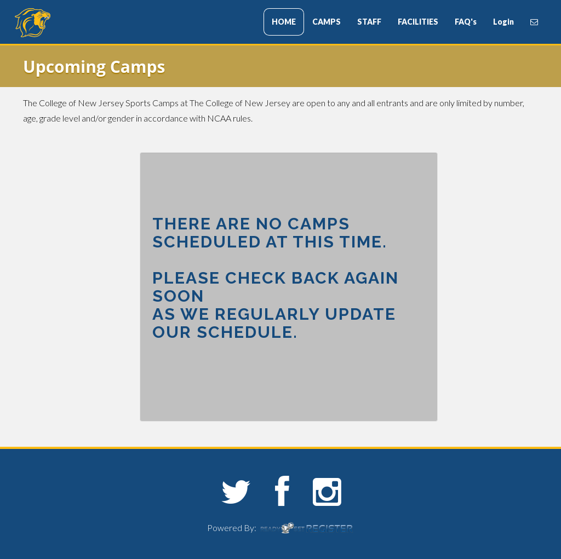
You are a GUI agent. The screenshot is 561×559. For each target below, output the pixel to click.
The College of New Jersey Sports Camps (80, 22)
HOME (284, 21)
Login (503, 21)
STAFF (369, 21)
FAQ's (466, 21)
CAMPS (326, 21)
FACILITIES (418, 21)
